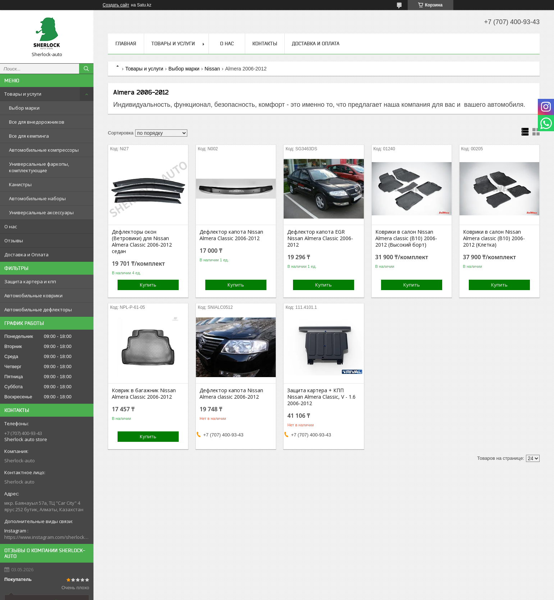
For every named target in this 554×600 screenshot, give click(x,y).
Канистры (20, 184)
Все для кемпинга (29, 136)
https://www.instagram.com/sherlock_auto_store (46, 537)
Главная (125, 43)
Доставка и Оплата (26, 254)
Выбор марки (24, 108)
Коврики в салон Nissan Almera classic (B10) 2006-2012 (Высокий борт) (406, 238)
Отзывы (13, 240)
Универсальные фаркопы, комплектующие (39, 167)
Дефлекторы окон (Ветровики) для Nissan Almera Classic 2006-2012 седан (142, 242)
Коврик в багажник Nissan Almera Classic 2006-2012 (144, 393)
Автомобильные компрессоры (44, 150)
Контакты (264, 43)
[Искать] (86, 68)
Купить (148, 284)
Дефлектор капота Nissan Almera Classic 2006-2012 (231, 235)
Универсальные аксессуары (41, 212)
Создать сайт (116, 5)
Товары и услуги (22, 94)
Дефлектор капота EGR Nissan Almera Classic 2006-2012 (320, 238)
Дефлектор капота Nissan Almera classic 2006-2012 (231, 393)
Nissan (212, 69)
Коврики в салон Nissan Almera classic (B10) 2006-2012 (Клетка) (494, 238)
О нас (10, 226)
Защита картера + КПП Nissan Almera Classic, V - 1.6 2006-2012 (321, 397)
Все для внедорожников (36, 122)
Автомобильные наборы (37, 198)
